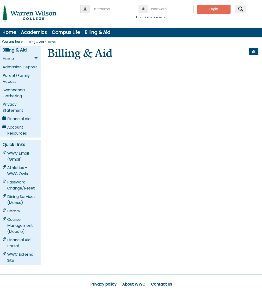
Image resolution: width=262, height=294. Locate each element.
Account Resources (14, 130)
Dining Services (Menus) (19, 199)
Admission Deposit (20, 67)
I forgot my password (152, 17)
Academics (34, 32)
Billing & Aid (97, 32)
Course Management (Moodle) (17, 225)
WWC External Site (18, 257)
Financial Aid (16, 119)
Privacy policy (103, 284)
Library (11, 211)
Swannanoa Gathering (14, 93)
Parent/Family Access (16, 78)
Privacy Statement (13, 107)
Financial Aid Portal (16, 243)
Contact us (161, 284)
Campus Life (66, 32)
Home (9, 32)
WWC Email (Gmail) (15, 156)
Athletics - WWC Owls (15, 170)
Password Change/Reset (18, 185)
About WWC (133, 284)
